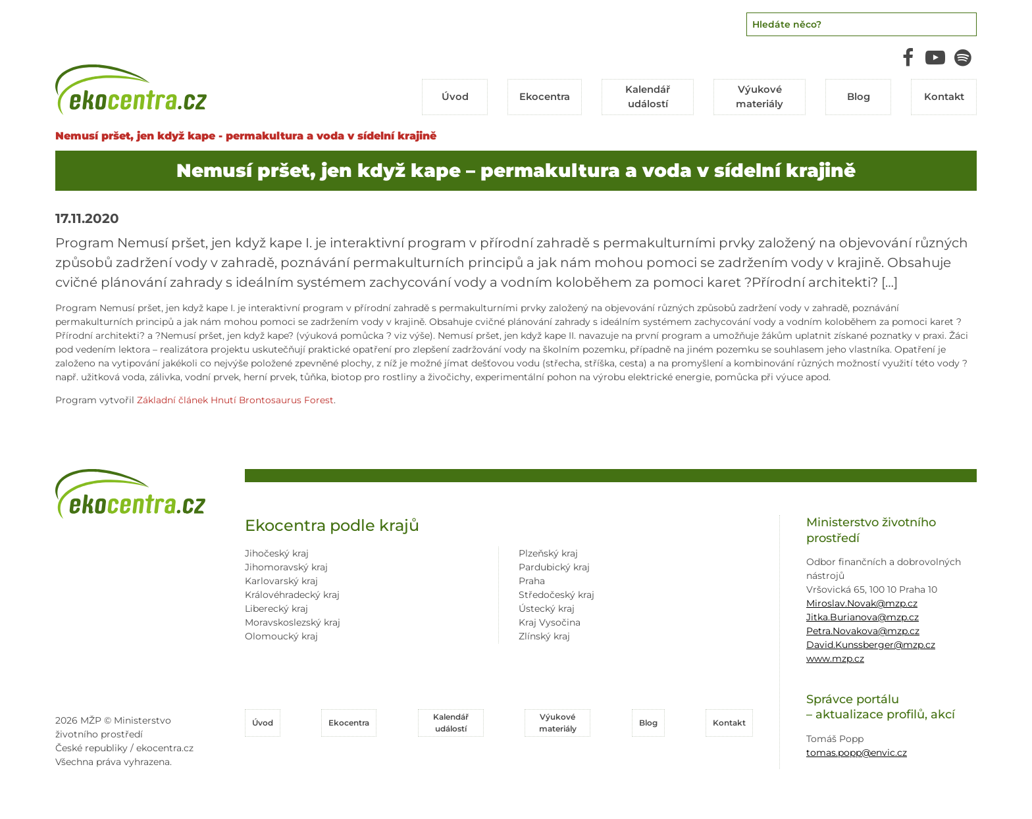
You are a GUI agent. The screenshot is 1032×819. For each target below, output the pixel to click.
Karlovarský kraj (281, 579)
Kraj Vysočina (549, 620)
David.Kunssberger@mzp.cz (870, 642)
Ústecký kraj (547, 606)
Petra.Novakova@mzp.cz (862, 628)
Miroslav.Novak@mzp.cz (861, 601)
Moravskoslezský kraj (292, 620)
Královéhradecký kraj (292, 593)
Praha (532, 579)
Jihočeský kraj (277, 551)
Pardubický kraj (554, 565)
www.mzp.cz (835, 656)
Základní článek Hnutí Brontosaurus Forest (235, 398)
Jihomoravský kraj (286, 565)
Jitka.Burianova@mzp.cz (862, 614)
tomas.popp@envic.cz (856, 750)
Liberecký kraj (276, 606)
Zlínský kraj (544, 634)
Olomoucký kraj (281, 634)
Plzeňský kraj (548, 551)
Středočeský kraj (556, 593)
